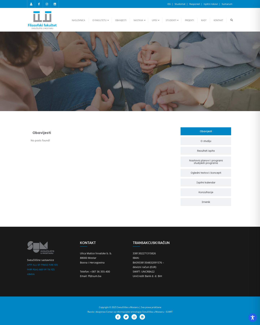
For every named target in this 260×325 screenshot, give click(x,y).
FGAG (35, 269)
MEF (41, 269)
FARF (29, 269)
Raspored (194, 4)
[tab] (206, 131)
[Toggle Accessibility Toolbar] (252, 317)
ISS (169, 4)
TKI (48, 269)
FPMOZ (44, 264)
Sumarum (227, 4)
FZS (56, 264)
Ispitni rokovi (211, 4)
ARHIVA (31, 274)
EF (39, 264)
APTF (29, 264)
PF (45, 269)
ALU (35, 264)
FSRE (51, 264)
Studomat (180, 4)
